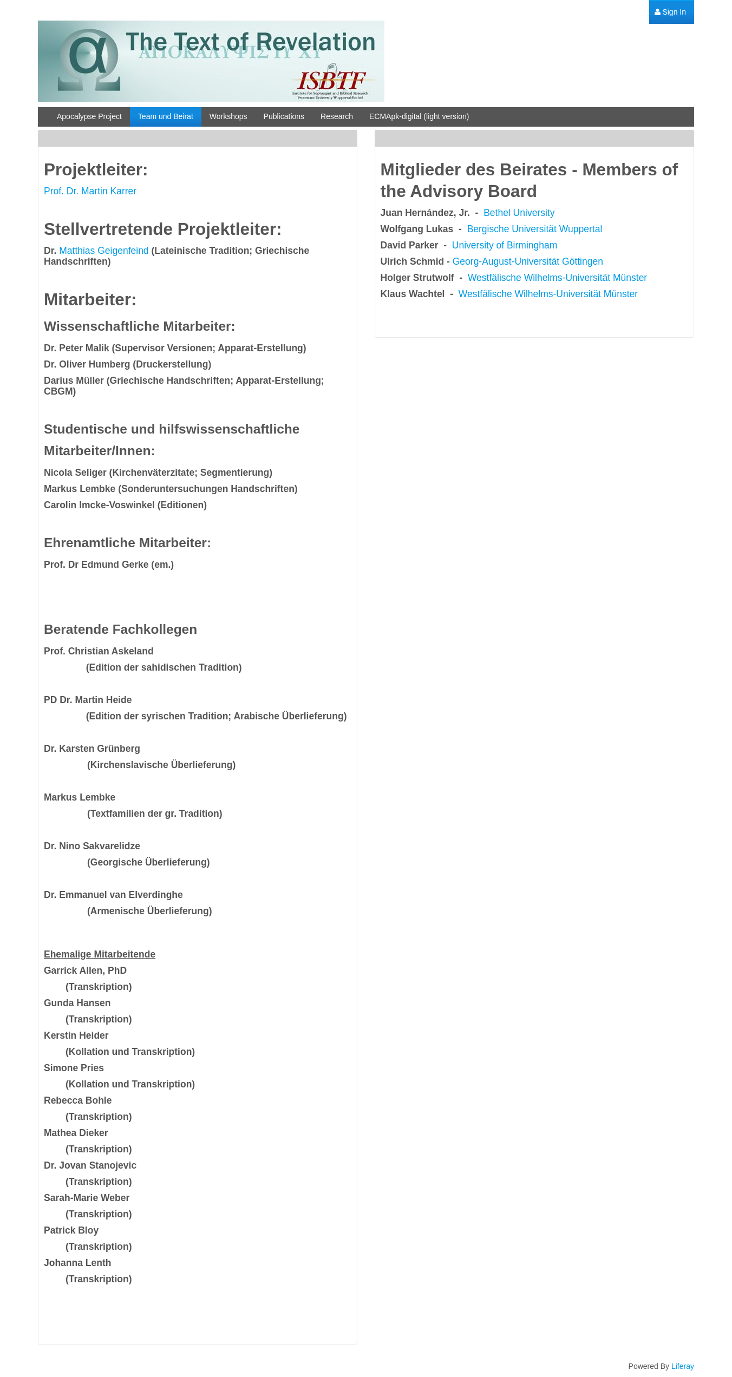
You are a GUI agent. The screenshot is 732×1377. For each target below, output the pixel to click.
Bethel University (518, 212)
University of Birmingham (505, 245)
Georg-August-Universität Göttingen (528, 261)
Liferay (682, 1366)
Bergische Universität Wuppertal (535, 229)
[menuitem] (670, 12)
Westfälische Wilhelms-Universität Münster (557, 277)
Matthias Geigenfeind (103, 250)
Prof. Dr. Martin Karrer (90, 191)
